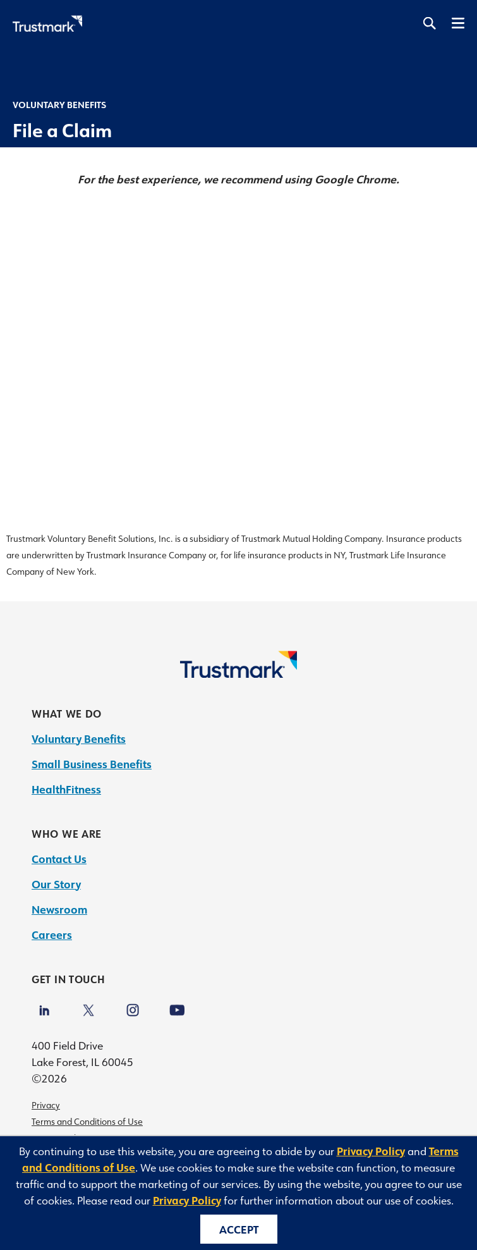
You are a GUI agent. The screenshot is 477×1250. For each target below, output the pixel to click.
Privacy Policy (371, 1151)
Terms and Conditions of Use (87, 1121)
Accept (238, 1229)
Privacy (46, 1105)
